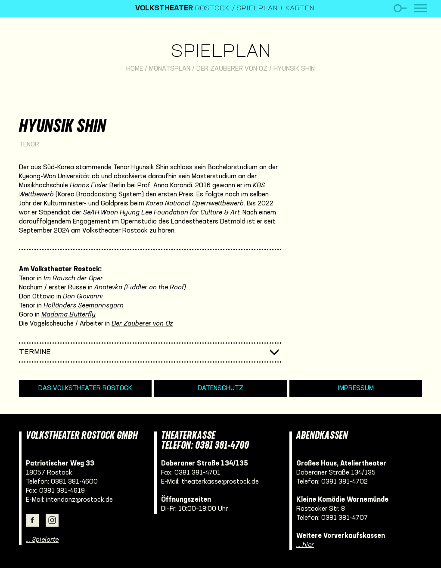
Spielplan (221, 52)
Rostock (182, 8)
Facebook (32, 520)
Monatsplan (169, 68)
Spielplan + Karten (275, 8)
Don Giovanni (83, 296)
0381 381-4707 (344, 518)
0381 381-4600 (74, 481)
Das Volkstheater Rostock (85, 388)
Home (134, 68)
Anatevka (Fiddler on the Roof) (140, 287)
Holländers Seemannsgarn (83, 305)
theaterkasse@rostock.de (220, 481)
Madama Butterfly (68, 314)
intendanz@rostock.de (79, 500)
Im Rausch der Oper (73, 278)
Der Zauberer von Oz (231, 68)
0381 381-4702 (344, 481)
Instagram (52, 520)
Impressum (356, 388)
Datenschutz (220, 388)
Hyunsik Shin (294, 68)
